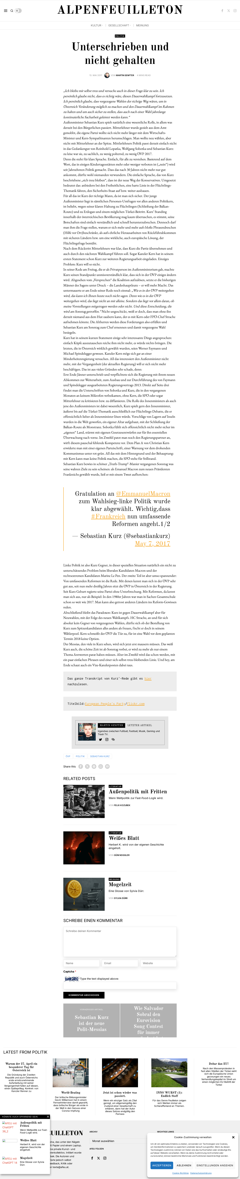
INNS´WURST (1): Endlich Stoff (169, 1095)
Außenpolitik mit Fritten (138, 792)
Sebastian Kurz (101, 756)
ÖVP (68, 756)
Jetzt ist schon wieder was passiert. (120, 1095)
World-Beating (70, 1093)
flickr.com (135, 704)
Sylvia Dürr (121, 898)
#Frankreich (108, 517)
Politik (120, 36)
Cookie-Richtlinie (180, 1173)
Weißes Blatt (124, 838)
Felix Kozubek (122, 805)
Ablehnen (184, 1165)
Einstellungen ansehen (215, 1165)
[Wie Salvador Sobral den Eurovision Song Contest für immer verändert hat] (148, 1020)
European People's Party (105, 704)
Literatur (115, 786)
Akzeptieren (161, 1165)
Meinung (114, 879)
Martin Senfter (125, 75)
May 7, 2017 (152, 544)
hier (148, 678)
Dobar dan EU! (218, 1064)
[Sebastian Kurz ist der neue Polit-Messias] (91, 1020)
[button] (233, 1137)
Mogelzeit (120, 885)
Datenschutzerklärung (201, 1173)
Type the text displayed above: (99, 978)
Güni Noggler (122, 855)
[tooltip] (222, 10)
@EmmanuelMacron (143, 494)
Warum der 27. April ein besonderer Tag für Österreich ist (21, 1067)
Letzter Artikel (140, 725)
